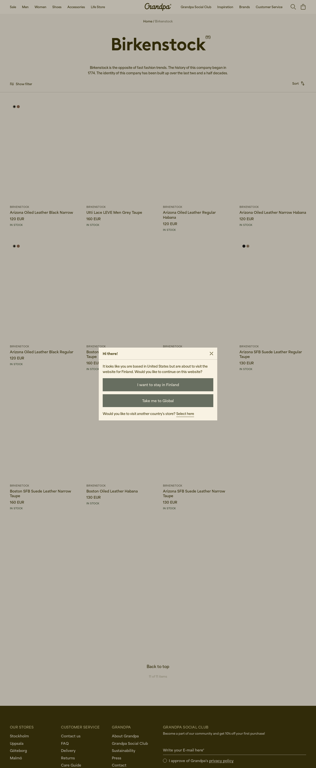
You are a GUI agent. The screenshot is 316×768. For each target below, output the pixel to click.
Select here (185, 414)
